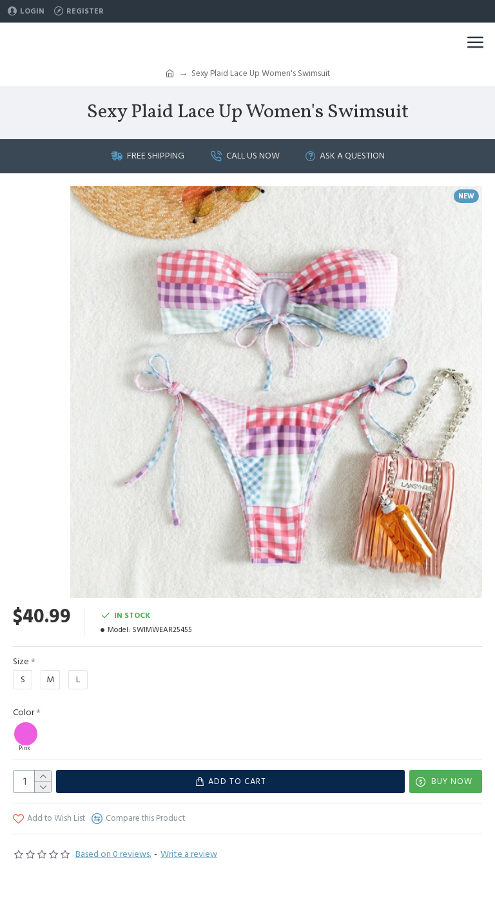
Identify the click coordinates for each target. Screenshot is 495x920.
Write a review (188, 854)
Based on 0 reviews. (113, 854)
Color (23, 712)
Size (21, 661)
